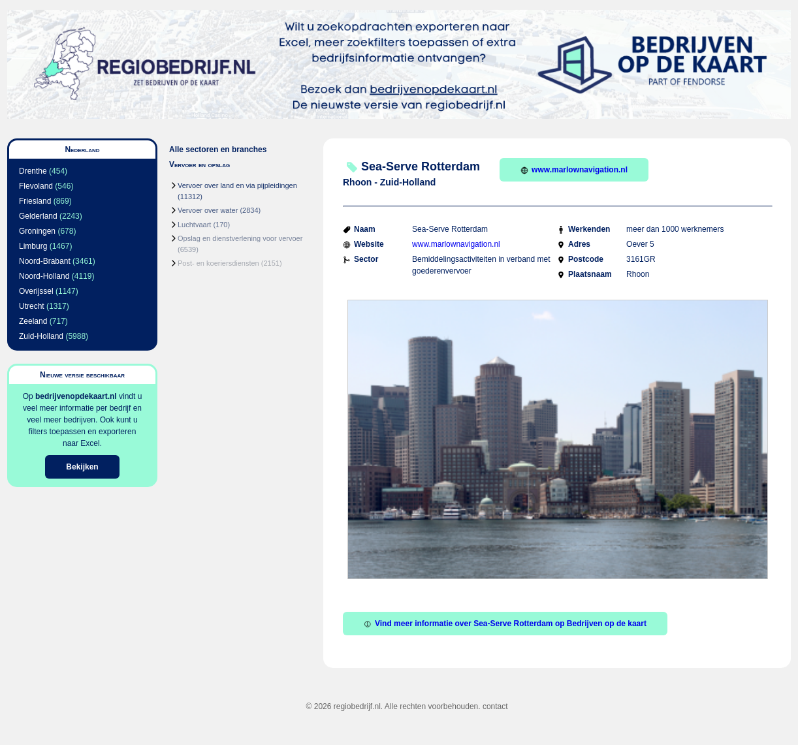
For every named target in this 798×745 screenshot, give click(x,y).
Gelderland (38, 216)
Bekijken (82, 466)
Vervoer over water (208, 210)
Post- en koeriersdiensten (218, 263)
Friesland (35, 201)
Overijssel (36, 291)
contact (495, 706)
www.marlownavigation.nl (574, 169)
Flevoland (36, 186)
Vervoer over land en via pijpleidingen (237, 185)
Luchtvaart (194, 225)
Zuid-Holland (41, 336)
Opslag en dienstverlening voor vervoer (240, 238)
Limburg (33, 246)
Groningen (37, 231)
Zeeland (33, 321)
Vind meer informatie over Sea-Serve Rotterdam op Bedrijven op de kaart (505, 623)
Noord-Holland (44, 276)
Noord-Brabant (45, 261)
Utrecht (31, 306)
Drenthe (33, 171)
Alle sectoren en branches (217, 149)
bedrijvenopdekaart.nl (76, 396)
